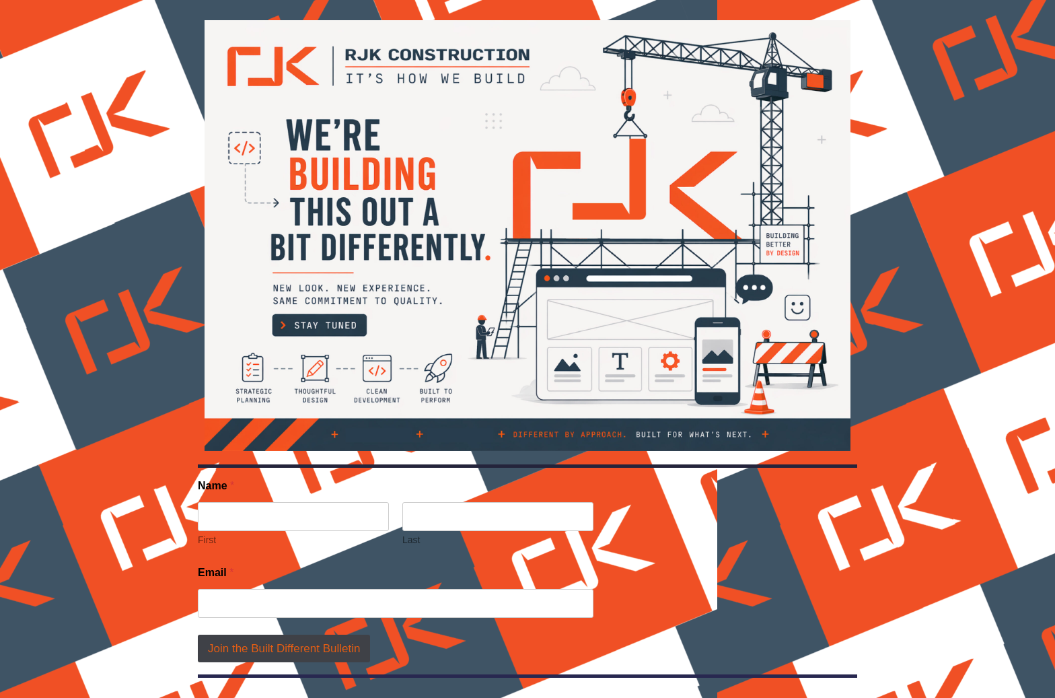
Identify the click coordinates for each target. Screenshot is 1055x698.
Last (411, 539)
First (207, 539)
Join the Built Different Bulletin (284, 648)
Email (215, 572)
